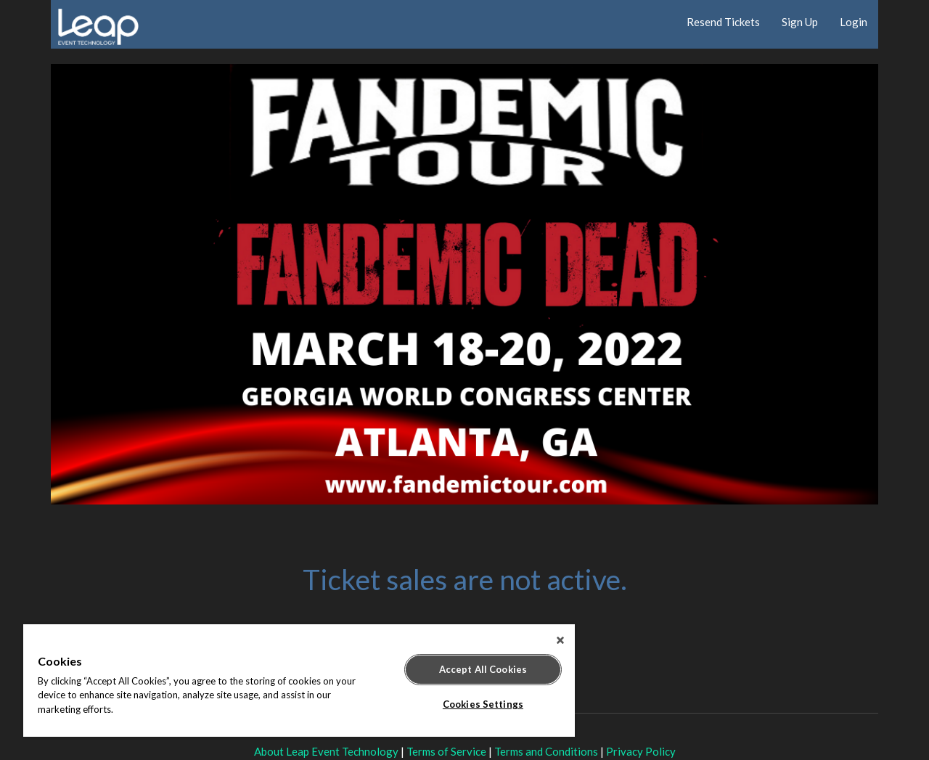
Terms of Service (446, 751)
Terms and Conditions (546, 751)
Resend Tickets (723, 21)
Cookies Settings (483, 704)
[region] (299, 680)
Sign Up (800, 21)
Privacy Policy (641, 751)
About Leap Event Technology (326, 751)
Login (853, 21)
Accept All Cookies (483, 669)
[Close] (560, 640)
